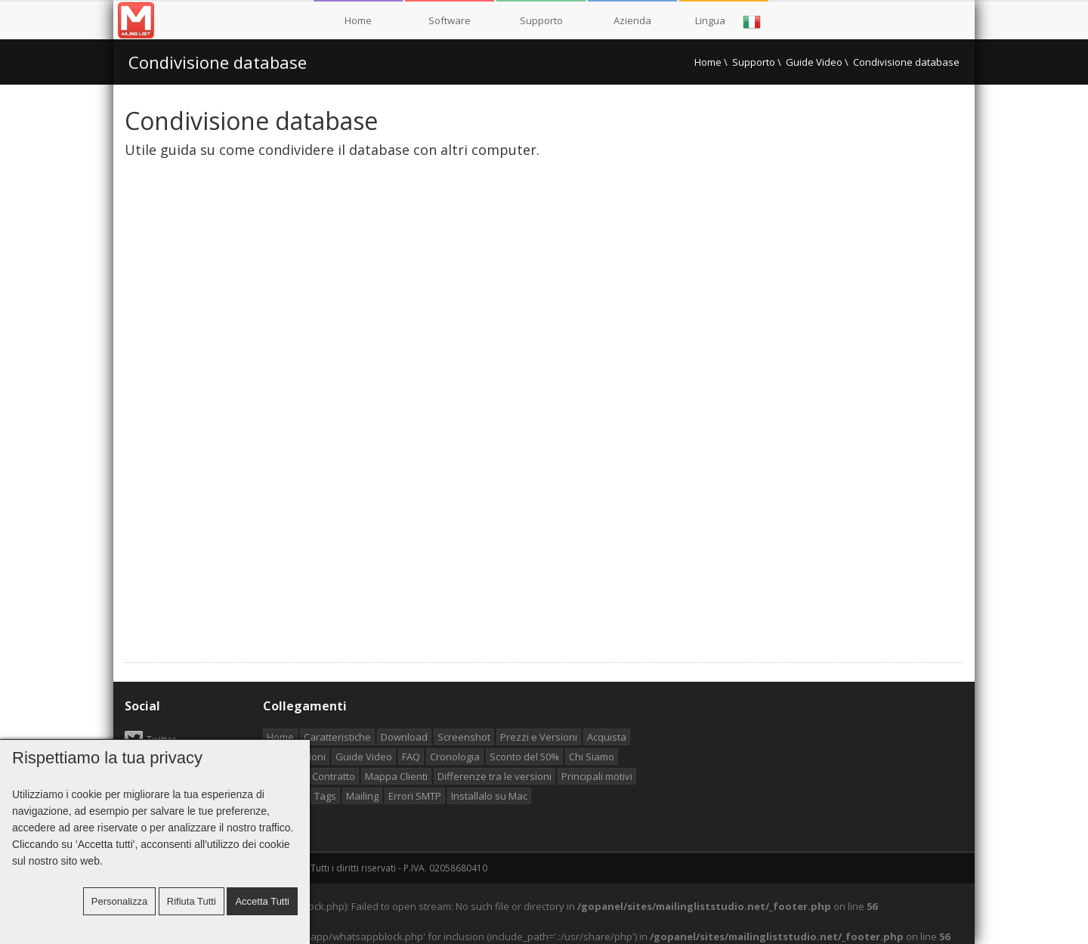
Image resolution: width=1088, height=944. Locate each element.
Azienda (632, 20)
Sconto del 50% (524, 756)
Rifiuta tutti (191, 901)
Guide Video (814, 62)
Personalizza (119, 901)
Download (404, 737)
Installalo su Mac (489, 796)
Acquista (606, 737)
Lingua (728, 22)
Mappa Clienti (396, 776)
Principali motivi (596, 776)
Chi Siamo (591, 756)
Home (358, 20)
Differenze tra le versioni (494, 776)
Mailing (362, 796)
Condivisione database (217, 62)
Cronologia (455, 756)
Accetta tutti (262, 901)
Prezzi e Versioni (538, 737)
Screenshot (463, 737)
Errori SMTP (414, 796)
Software (449, 20)
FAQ (411, 756)
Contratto (333, 776)
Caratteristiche (337, 737)
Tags (325, 796)
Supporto (541, 20)
